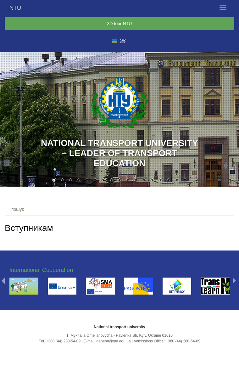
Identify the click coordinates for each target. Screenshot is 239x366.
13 (152, 180)
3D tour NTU (119, 23)
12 (144, 180)
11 (135, 180)
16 (176, 180)
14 (160, 180)
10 (127, 180)
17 (184, 180)
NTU (15, 8)
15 (168, 180)
